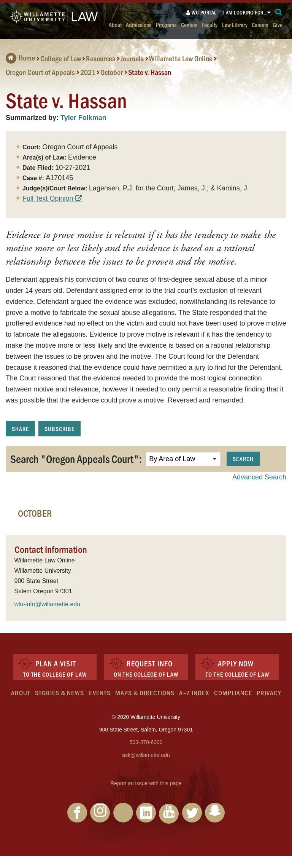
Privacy (269, 692)
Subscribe (59, 429)
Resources (100, 58)
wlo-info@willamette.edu (47, 604)
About (115, 25)
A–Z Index (194, 692)
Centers (189, 25)
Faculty (209, 25)
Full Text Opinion (47, 198)
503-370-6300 (145, 742)
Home (20, 57)
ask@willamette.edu (146, 755)
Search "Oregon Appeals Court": (76, 458)
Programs (166, 25)
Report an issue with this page (146, 783)
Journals (132, 58)
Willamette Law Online (181, 58)
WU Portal (201, 12)
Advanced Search (259, 477)
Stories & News (59, 692)
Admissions (138, 25)
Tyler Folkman (83, 117)
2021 (87, 72)
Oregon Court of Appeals (40, 72)
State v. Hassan (149, 72)
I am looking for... (245, 12)
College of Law (60, 58)
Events (100, 692)
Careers (260, 25)
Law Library (235, 25)
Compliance (233, 692)
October (111, 72)
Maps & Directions (145, 692)
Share (20, 429)
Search (243, 459)
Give (277, 25)
